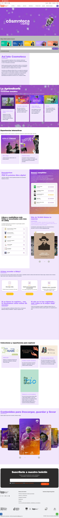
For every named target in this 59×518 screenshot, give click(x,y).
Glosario (20, 501)
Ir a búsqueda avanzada (5, 51)
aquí (11, 225)
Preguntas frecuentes (22, 497)
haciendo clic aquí (46, 228)
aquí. (36, 181)
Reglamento (21, 499)
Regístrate (29, 294)
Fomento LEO (37, 6)
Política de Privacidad (19, 483)
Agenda (43, 6)
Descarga (9, 294)
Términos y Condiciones (29, 483)
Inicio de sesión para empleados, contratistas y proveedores (29, 503)
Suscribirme (45, 484)
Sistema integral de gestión (48, 491)
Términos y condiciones (23, 495)
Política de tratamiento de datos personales (26, 494)
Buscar (55, 48)
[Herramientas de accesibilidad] (1, 514)
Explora (49, 294)
